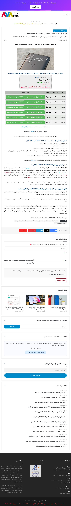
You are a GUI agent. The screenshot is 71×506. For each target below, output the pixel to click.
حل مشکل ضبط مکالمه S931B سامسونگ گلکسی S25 (59, 304)
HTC (27, 500)
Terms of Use (27, 267)
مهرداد (68, 474)
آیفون (10, 500)
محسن (68, 482)
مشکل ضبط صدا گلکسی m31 (21, 217)
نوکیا (42, 500)
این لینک (33, 156)
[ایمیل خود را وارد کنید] (35, 366)
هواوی (52, 500)
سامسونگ (44, 204)
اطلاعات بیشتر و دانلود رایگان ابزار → (35, 348)
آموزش (6, 500)
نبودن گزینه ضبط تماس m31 (60, 219)
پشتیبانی (31, 127)
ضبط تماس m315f (44, 217)
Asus (30, 500)
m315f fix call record (54, 217)
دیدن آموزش (35, 7)
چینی (45, 500)
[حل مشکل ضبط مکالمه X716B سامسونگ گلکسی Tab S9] (35, 296)
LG (23, 500)
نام (66, 248)
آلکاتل (34, 500)
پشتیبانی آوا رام (61, 168)
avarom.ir (12, 482)
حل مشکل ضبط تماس (60, 27)
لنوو (48, 500)
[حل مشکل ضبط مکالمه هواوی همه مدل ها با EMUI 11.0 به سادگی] (13, 296)
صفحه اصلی (64, 500)
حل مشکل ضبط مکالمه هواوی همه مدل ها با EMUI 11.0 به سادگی (14, 304)
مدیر (68, 462)
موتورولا (14, 500)
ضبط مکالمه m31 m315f (34, 217)
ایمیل (65, 256)
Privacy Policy (17, 267)
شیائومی (19, 500)
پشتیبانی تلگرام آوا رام (26, 122)
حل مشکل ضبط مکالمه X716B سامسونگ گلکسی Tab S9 (37, 304)
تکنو (38, 500)
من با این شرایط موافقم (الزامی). (57, 270)
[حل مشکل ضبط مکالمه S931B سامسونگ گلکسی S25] (57, 296)
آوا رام (27, 164)
